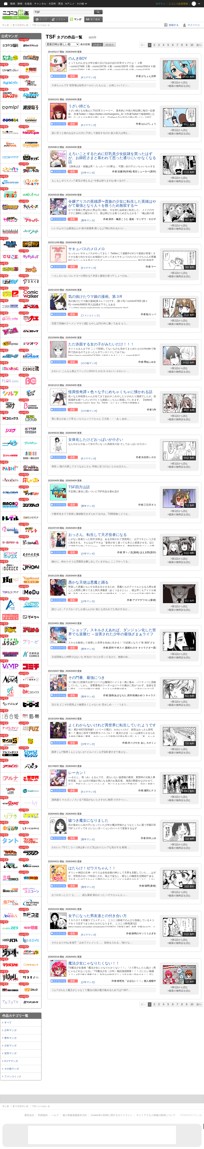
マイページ (194, 25)
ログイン (160, 3)
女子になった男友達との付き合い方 (97, 916)
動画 (12, 3)
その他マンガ (11, 1068)
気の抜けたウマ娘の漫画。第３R (95, 297)
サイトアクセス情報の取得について (155, 1115)
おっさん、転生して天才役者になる (97, 535)
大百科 (52, 3)
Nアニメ (69, 3)
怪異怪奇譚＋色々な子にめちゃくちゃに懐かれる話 (110, 392)
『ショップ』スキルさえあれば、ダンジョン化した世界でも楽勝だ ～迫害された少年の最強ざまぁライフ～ (112, 634)
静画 (19, 3)
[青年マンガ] (88, 220)
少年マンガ (10, 1030)
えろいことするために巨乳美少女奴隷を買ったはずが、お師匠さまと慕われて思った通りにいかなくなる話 (112, 158)
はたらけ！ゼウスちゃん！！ (92, 868)
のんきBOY (77, 58)
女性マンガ (10, 1053)
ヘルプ (55, 1115)
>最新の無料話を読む (179, 86)
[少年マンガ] (88, 172)
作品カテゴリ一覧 (15, 1015)
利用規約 (43, 1115)
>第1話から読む (179, 82)
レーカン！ (77, 773)
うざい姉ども (79, 106)
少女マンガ (10, 1045)
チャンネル (40, 3)
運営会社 (29, 1115)
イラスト (60, 19)
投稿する (174, 25)
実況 (60, 3)
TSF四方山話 (79, 487)
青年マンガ (10, 1038)
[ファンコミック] (90, 315)
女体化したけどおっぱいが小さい (95, 440)
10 (192, 45)
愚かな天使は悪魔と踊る (88, 582)
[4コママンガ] (88, 77)
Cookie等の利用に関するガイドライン (111, 1115)
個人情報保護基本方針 (75, 1115)
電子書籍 (95, 19)
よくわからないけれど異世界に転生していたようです (112, 725)
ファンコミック (12, 1076)
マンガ (77, 19)
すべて (8, 1022)
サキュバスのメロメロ (86, 249)
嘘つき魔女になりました (88, 820)
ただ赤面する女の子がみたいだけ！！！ (101, 344)
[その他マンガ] (89, 363)
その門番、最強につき (86, 678)
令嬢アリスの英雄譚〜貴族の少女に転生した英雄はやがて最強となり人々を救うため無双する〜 (112, 203)
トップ (43, 19)
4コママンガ (11, 1061)
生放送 (28, 3)
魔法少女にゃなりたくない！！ (93, 963)
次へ (198, 45)
